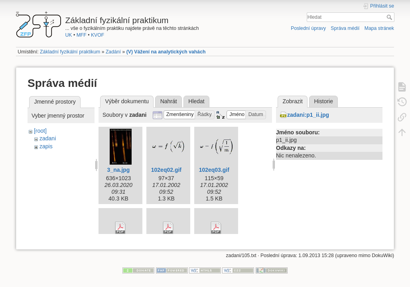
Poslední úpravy (308, 28)
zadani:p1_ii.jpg (308, 115)
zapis (46, 146)
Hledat (390, 17)
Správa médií (345, 28)
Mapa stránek (379, 28)
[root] (40, 131)
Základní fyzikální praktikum (70, 52)
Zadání (113, 52)
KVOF (97, 35)
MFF (82, 35)
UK (68, 35)
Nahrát (168, 101)
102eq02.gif (166, 170)
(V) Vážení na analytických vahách (166, 52)
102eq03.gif (214, 170)
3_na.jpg (118, 170)
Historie (323, 101)
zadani (47, 138)
